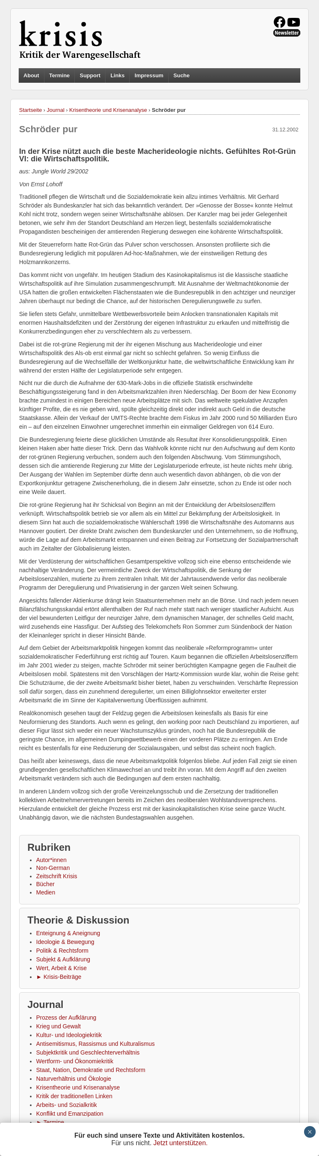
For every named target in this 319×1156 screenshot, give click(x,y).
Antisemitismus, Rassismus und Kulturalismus (95, 1043)
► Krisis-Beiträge (58, 976)
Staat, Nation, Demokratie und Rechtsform (90, 1070)
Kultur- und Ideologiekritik (69, 1035)
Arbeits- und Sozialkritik (66, 1105)
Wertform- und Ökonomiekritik (74, 1061)
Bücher (45, 884)
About (31, 75)
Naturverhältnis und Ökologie (73, 1078)
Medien (45, 892)
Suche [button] (182, 76)
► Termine (50, 1122)
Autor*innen (51, 860)
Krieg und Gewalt (58, 1026)
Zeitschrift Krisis (56, 876)
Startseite (30, 110)
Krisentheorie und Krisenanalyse (108, 110)
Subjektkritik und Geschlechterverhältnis (88, 1052)
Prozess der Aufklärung (66, 1017)
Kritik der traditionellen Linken (74, 1096)
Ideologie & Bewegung (65, 942)
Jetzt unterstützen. (180, 1142)
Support (90, 75)
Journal (56, 110)
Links (117, 75)
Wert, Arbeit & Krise (61, 968)
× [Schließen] (309, 1131)
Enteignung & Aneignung (68, 933)
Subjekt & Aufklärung (63, 959)
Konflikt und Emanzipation (69, 1113)
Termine (59, 75)
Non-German (53, 868)
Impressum (149, 75)
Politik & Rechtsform (62, 950)
